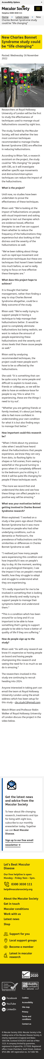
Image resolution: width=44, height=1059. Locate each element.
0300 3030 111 (16, 13)
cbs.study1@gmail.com (27, 702)
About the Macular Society (21, 898)
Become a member (21, 947)
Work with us (12, 914)
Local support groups (23, 940)
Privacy (25, 1012)
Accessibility (27, 1002)
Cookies (25, 998)
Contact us (26, 1024)
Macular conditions (16, 909)
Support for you (19, 934)
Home (5, 17)
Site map (26, 1007)
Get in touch (12, 904)
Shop (7, 924)
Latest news (22, 17)
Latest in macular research (20, 955)
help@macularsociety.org (18, 889)
